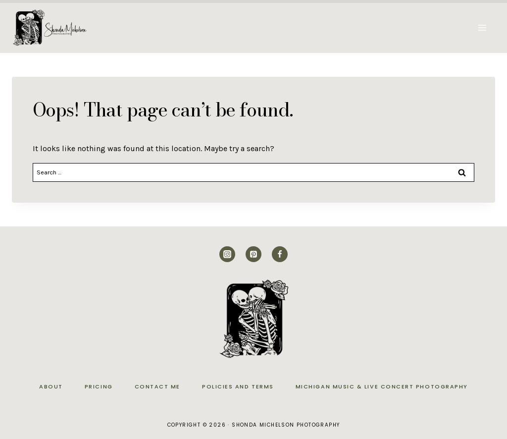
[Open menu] (482, 27)
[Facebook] (280, 254)
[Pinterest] (253, 254)
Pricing (99, 386)
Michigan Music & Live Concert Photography (382, 386)
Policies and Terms (238, 386)
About (51, 386)
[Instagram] (227, 254)
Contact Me (157, 386)
